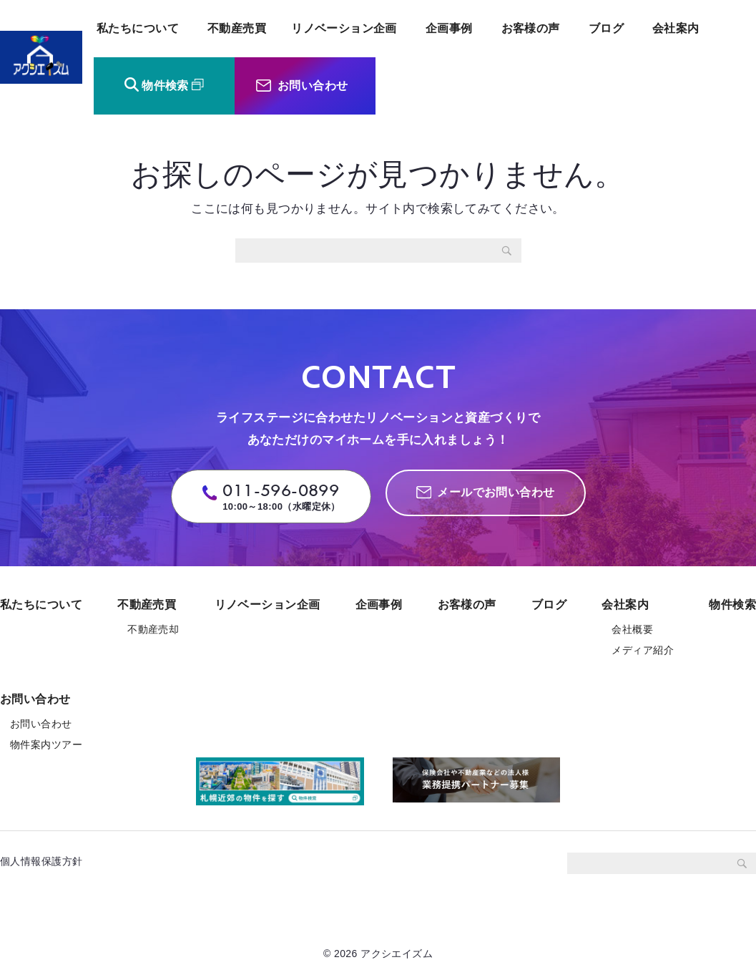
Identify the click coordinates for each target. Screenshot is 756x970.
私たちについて (138, 28)
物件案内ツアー (46, 744)
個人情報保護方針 (46, 861)
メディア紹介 (643, 650)
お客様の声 (530, 28)
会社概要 (632, 629)
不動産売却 (153, 629)
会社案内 (675, 28)
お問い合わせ (313, 85)
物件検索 (165, 85)
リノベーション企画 (344, 28)
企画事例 (449, 28)
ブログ (606, 28)
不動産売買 (236, 28)
